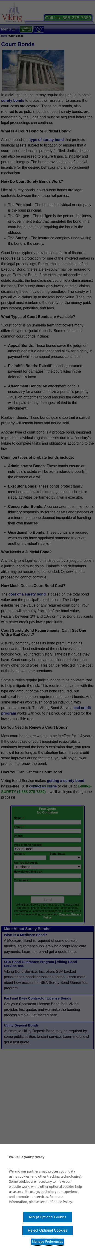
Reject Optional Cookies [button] (47, 1230)
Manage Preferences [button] (47, 1241)
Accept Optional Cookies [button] (47, 1217)
